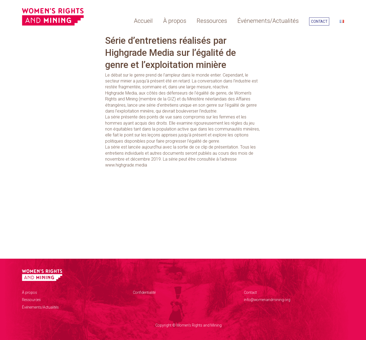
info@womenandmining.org (267, 300)
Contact (319, 21)
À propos (174, 20)
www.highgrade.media (126, 165)
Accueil (143, 20)
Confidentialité (144, 292)
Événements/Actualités (268, 20)
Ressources (212, 20)
